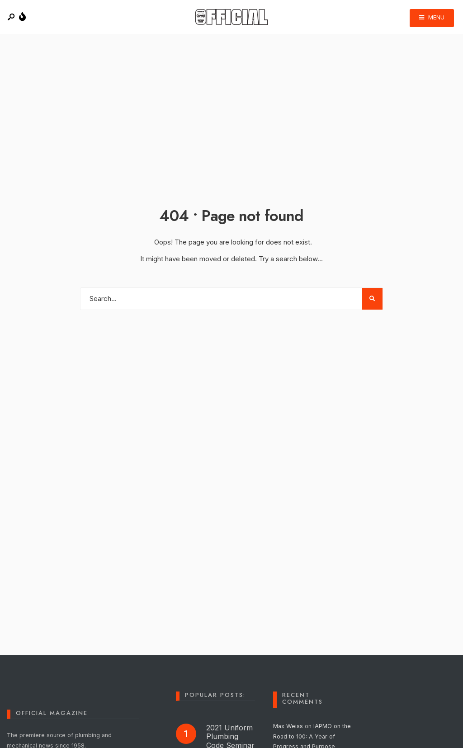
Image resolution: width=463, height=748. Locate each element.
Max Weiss (288, 726)
